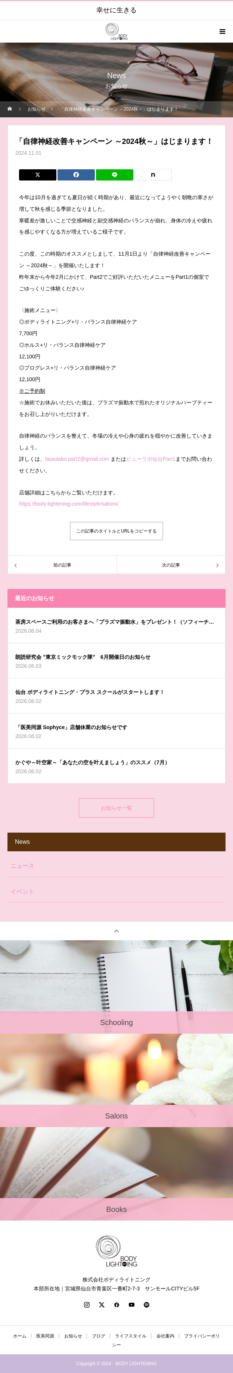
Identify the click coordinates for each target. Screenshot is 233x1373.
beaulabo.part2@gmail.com (77, 459)
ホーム (20, 1336)
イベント (22, 891)
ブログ (98, 1336)
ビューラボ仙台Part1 (150, 459)
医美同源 (45, 1336)
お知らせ (73, 1336)
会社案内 (165, 1336)
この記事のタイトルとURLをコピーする (116, 531)
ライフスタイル (130, 1336)
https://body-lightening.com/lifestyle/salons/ (68, 504)
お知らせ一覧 (116, 808)
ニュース (22, 866)
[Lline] (114, 175)
